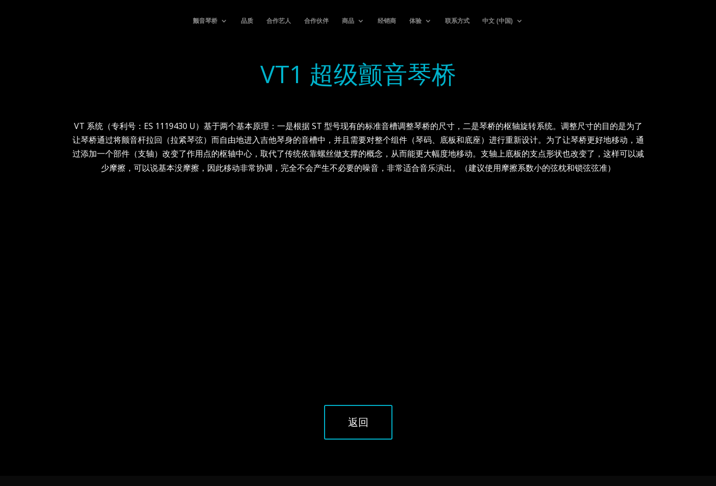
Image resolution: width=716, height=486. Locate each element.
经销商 (387, 20)
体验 (415, 20)
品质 (247, 20)
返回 (358, 422)
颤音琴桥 (205, 20)
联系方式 (457, 20)
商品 (348, 20)
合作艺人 (278, 20)
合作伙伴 (316, 20)
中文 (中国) (497, 20)
